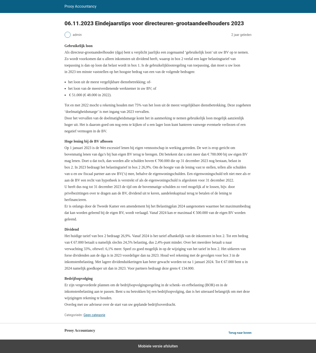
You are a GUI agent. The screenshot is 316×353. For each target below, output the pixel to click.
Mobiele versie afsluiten (158, 346)
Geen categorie (94, 315)
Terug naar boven (240, 332)
